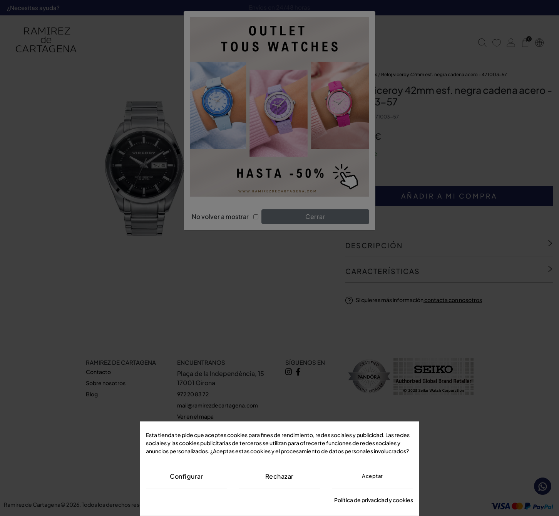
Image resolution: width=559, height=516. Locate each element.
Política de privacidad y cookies (373, 499)
